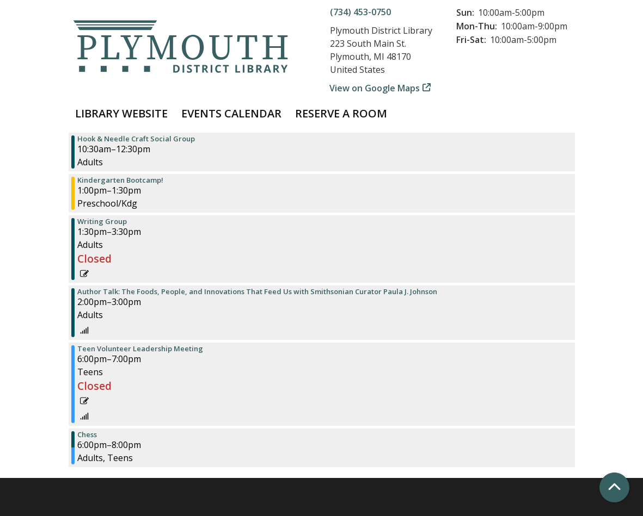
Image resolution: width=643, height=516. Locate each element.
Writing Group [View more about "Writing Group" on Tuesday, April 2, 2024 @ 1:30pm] (102, 221)
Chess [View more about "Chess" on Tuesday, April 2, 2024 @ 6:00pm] (87, 434)
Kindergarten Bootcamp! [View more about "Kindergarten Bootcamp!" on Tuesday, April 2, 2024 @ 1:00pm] (120, 180)
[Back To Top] (614, 487)
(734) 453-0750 (360, 12)
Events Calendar (231, 113)
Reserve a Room (341, 113)
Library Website (121, 113)
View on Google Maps (375, 88)
